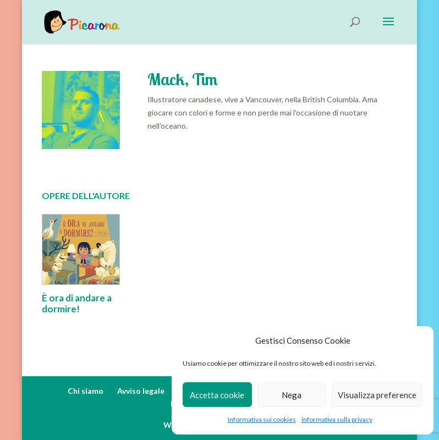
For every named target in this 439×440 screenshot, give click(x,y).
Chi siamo (85, 390)
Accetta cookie (217, 395)
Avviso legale (140, 390)
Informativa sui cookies (262, 419)
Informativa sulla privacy (336, 419)
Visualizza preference (377, 395)
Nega (291, 395)
